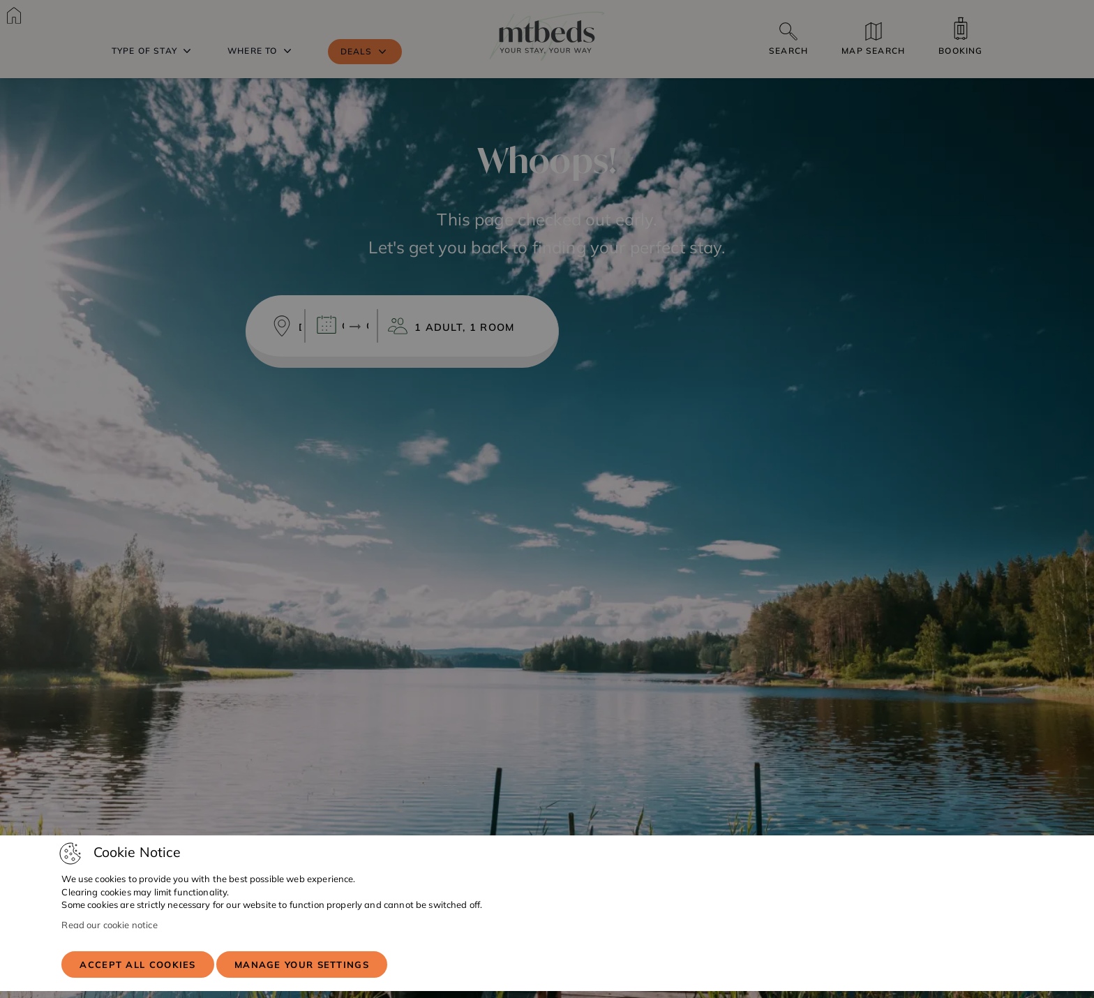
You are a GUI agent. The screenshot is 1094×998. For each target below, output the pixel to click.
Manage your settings (301, 964)
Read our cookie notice (109, 924)
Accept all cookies (137, 964)
